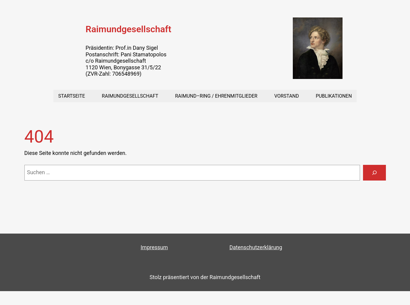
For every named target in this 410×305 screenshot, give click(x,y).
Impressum (154, 247)
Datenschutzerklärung (255, 247)
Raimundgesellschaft (128, 29)
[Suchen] (374, 173)
